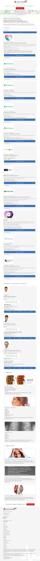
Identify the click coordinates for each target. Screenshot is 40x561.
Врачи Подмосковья (6, 534)
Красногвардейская (9, 306)
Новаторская (31, 272)
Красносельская (21, 139)
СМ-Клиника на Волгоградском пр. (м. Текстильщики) (13, 332)
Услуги (4, 524)
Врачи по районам (6, 532)
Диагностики (18, 6)
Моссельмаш (24, 117)
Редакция (4, 546)
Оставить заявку (30, 504)
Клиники (4, 528)
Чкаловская (30, 139)
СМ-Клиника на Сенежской (8, 361)
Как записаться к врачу (7, 540)
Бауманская (9, 139)
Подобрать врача (20, 8)
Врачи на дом (5, 525)
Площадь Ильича (16, 50)
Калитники (18, 52)
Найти (20, 32)
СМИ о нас (5, 544)
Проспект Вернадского (15, 272)
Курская (26, 139)
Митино (8, 203)
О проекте (5, 539)
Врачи (4, 523)
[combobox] (20, 28)
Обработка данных (6, 514)
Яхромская (14, 228)
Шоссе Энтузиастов (23, 50)
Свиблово (18, 74)
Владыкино (9, 74)
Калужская (9, 272)
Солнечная (13, 96)
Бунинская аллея (10, 249)
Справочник (5, 541)
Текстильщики (9, 334)
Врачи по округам (6, 533)
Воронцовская (7, 274)
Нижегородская (7, 52)
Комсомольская (15, 139)
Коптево (8, 117)
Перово (8, 159)
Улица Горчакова (17, 249)
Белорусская (9, 180)
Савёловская (14, 180)
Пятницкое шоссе (13, 203)
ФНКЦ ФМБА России (7, 304)
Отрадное (14, 74)
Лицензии (5, 545)
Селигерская (13, 117)
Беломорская (18, 117)
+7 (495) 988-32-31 (30, 6)
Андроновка (30, 50)
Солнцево (9, 96)
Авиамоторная (10, 50)
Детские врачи (5, 527)
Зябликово (15, 306)
